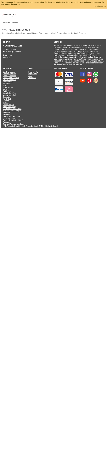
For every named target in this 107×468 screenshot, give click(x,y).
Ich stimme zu (100, 6)
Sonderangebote (9, 72)
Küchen (5, 103)
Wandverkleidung (9, 107)
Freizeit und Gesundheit (11, 116)
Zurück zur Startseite (10, 23)
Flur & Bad (7, 99)
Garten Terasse (8, 105)
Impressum (32, 74)
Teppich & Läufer (9, 118)
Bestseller (6, 114)
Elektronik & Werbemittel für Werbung (13, 121)
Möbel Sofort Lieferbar (11, 78)
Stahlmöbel (7, 91)
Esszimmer (7, 83)
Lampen (6, 101)
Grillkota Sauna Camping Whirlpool (12, 111)
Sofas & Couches (9, 76)
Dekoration (7, 97)
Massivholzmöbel (9, 95)
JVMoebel (32, 78)
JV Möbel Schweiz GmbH (48, 126)
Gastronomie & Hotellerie (12, 109)
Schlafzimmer (8, 87)
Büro (4, 85)
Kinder (5, 89)
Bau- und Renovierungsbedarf (14, 124)
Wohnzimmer (8, 82)
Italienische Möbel (9, 93)
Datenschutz (33, 72)
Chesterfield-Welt (9, 74)
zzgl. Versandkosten (29, 126)
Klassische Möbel (9, 80)
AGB (30, 76)
